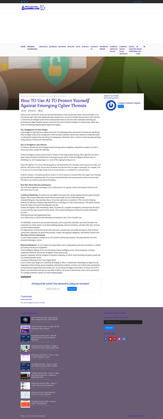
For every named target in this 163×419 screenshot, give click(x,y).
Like (24, 111)
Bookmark (32, 111)
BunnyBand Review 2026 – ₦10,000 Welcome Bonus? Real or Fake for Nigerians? (43, 338)
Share (40, 111)
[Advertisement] (81, 28)
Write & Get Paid (139, 50)
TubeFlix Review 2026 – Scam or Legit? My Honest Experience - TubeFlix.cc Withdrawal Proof (45, 375)
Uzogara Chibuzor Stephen (129, 103)
